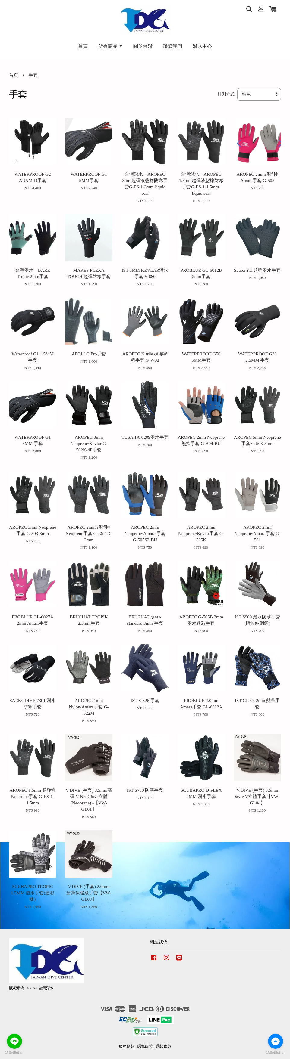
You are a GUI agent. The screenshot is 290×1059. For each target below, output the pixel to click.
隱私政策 (145, 1046)
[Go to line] (14, 1041)
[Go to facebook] (275, 1041)
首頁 (83, 46)
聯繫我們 (172, 46)
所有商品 (110, 46)
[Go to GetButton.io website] (275, 1053)
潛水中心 (202, 46)
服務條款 (126, 1046)
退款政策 (163, 1046)
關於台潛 (143, 46)
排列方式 (226, 94)
